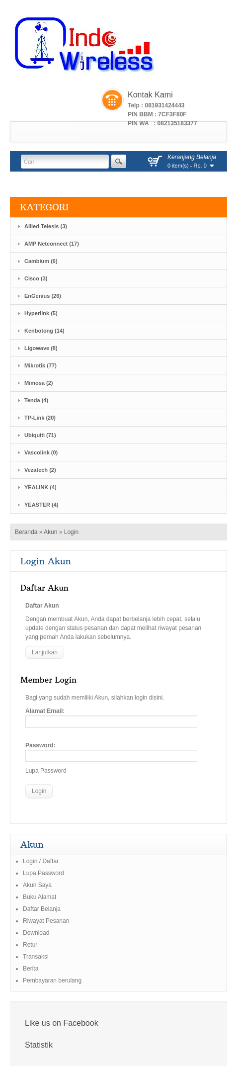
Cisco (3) (35, 278)
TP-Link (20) (40, 418)
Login (71, 532)
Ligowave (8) (41, 348)
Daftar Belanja (42, 908)
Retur (30, 944)
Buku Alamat (39, 896)
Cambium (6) (41, 261)
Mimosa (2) (38, 383)
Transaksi (36, 956)
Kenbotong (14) (44, 331)
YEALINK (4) (40, 487)
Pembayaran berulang (52, 980)
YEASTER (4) (41, 505)
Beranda (26, 532)
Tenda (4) (36, 400)
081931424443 (164, 105)
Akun (50, 532)
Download (36, 932)
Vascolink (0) (41, 452)
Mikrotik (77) (40, 365)
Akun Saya (37, 885)
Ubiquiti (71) (40, 435)
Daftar (50, 861)
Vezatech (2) (40, 470)
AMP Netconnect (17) (51, 244)
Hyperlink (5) (41, 313)
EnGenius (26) (42, 296)
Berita (30, 968)
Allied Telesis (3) (45, 226)
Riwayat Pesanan (46, 920)
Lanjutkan (45, 652)
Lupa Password (46, 770)
